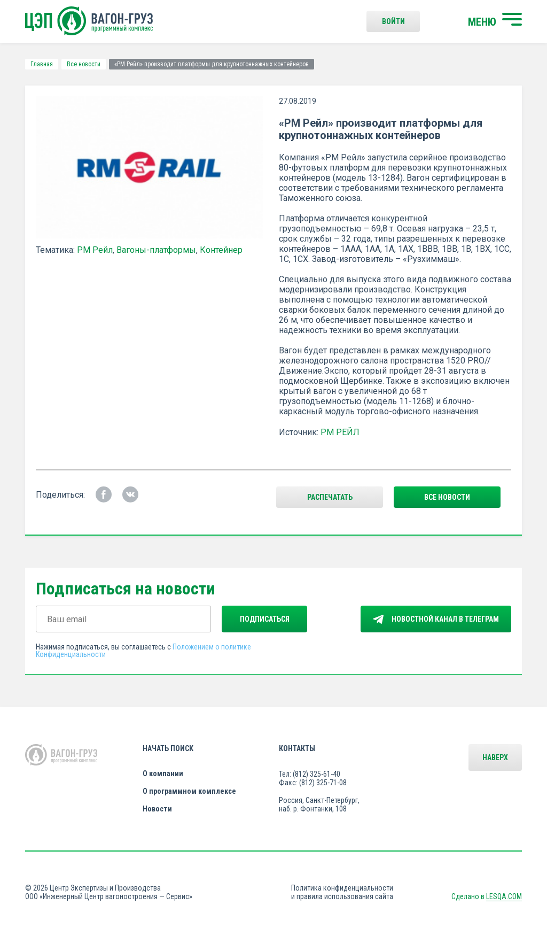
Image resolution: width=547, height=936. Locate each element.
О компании (163, 773)
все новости (447, 497)
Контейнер (221, 250)
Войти (393, 21)
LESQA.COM (504, 896)
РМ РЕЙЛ (340, 432)
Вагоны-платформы (156, 250)
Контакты (297, 748)
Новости (157, 809)
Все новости (83, 64)
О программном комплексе (189, 791)
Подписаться (265, 619)
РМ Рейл (95, 250)
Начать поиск (168, 748)
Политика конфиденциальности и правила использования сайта (342, 892)
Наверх (495, 757)
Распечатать (330, 497)
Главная (41, 64)
